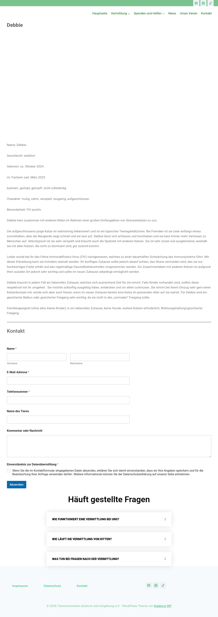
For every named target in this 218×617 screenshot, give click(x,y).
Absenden (17, 484)
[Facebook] (196, 3)
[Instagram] (203, 3)
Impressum (20, 586)
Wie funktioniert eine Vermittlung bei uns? (85, 519)
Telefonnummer (18, 391)
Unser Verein (188, 13)
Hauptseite (99, 13)
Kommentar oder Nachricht (25, 430)
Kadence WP (163, 606)
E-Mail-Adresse (18, 372)
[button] (109, 519)
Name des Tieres (18, 411)
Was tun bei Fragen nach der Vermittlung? (85, 559)
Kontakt (206, 13)
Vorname (12, 363)
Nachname (76, 363)
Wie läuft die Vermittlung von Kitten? (82, 539)
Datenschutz (52, 586)
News (172, 13)
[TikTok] (210, 3)
